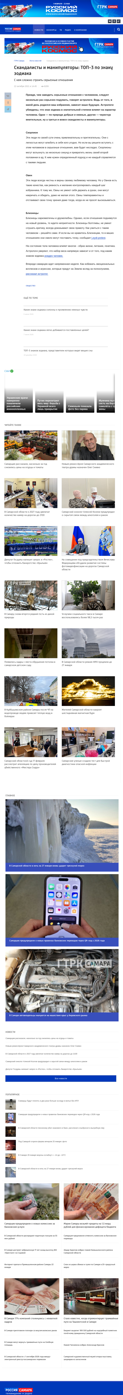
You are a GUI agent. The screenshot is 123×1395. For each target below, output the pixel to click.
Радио (68, 30)
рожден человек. (54, 255)
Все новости (61, 1062)
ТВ (61, 30)
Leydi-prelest (98, 237)
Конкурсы (51, 30)
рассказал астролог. (37, 273)
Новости (38, 30)
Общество (30, 286)
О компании (80, 30)
